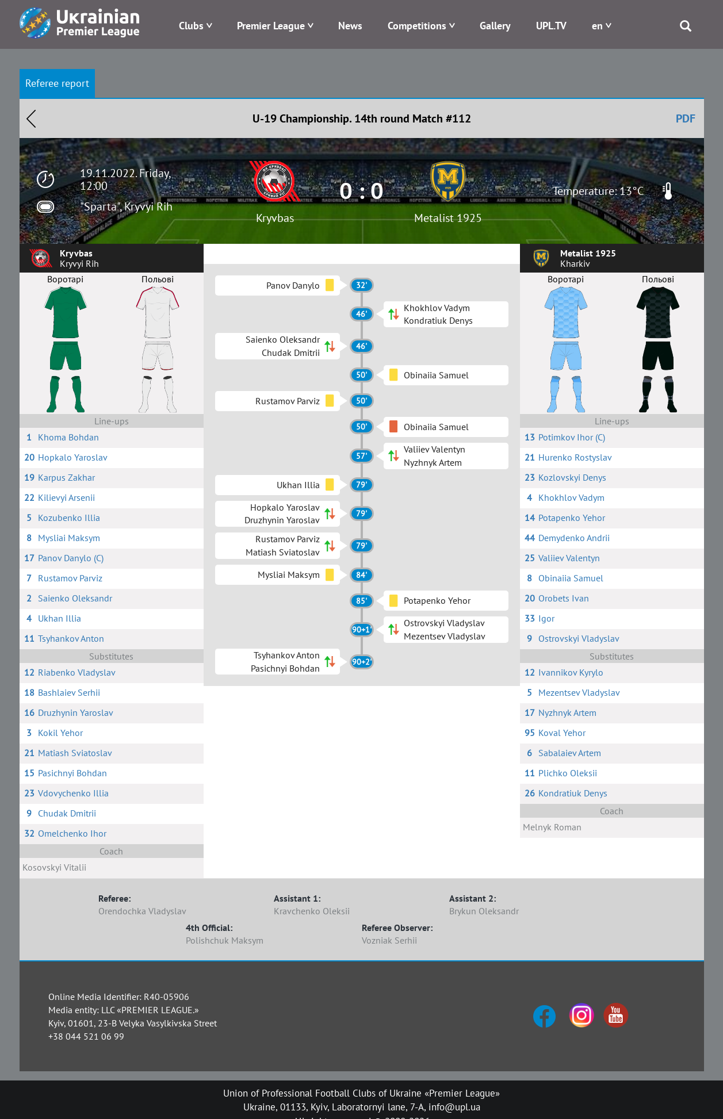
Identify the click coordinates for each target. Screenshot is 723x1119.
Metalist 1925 (448, 217)
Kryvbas (275, 217)
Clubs (191, 25)
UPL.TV (551, 25)
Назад (31, 118)
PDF (685, 118)
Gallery (495, 25)
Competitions (417, 25)
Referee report (57, 83)
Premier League (271, 25)
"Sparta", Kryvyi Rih (126, 206)
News (350, 25)
